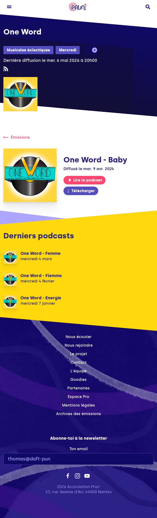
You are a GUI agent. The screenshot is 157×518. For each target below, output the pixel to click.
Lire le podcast (85, 180)
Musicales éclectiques (28, 50)
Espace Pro (78, 396)
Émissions (16, 137)
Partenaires (78, 388)
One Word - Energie (40, 297)
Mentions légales (78, 405)
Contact (79, 362)
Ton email (78, 449)
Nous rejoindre (79, 345)
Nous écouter (79, 336)
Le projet (78, 354)
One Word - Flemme (41, 275)
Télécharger (81, 190)
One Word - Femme (40, 253)
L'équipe (79, 371)
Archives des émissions (78, 413)
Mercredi (67, 50)
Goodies (78, 379)
